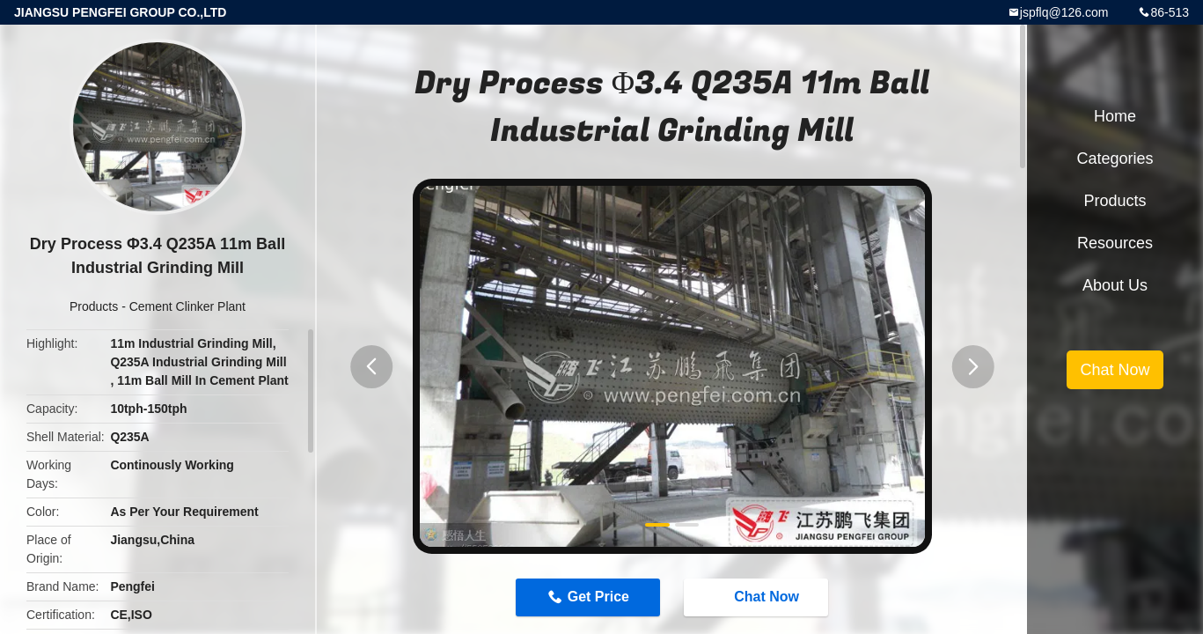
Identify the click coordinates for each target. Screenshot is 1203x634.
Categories (1114, 158)
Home (1115, 116)
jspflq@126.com (1064, 12)
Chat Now (757, 596)
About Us (1115, 285)
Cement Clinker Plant (187, 306)
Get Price (598, 596)
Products (94, 306)
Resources (1115, 243)
